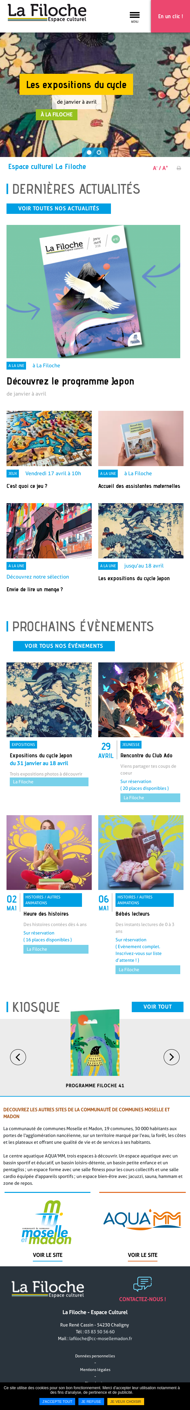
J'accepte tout (57, 1401)
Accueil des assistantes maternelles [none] (139, 485)
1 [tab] (90, 153)
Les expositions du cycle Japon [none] (134, 578)
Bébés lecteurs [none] (132, 931)
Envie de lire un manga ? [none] (35, 589)
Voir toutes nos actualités (58, 208)
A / (157, 168)
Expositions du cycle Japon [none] (41, 773)
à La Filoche (57, 114)
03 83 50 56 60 (100, 1349)
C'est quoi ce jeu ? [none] (27, 485)
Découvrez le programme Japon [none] (70, 380)
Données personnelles (95, 1373)
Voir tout (157, 1025)
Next (171, 1075)
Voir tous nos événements (64, 664)
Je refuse (91, 1401)
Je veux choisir (125, 1401)
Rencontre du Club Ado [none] (146, 773)
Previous (18, 1075)
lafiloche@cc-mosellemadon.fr (100, 1356)
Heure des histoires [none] (46, 931)
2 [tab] (100, 153)
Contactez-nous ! (142, 1317)
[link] (93, 311)
